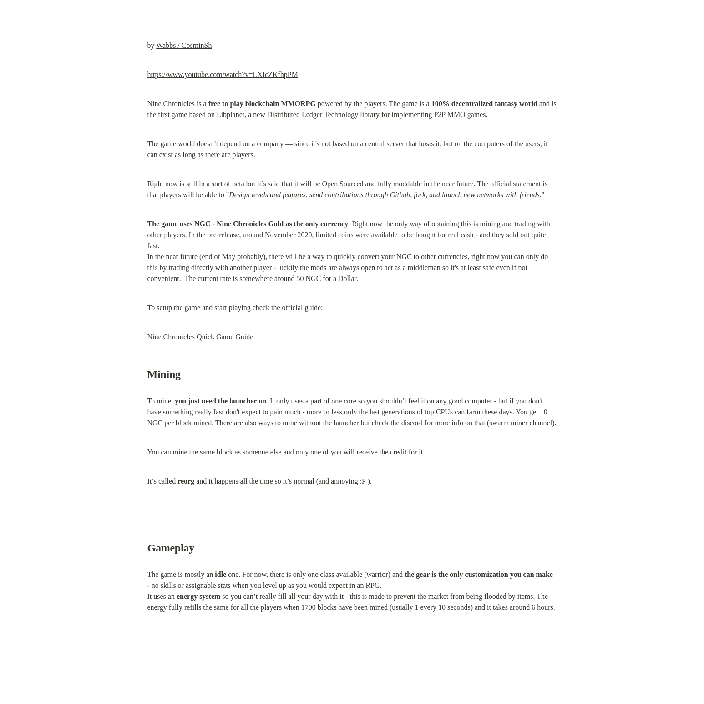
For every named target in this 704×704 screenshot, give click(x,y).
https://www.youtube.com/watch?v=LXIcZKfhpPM (222, 74)
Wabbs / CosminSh (184, 45)
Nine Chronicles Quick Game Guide (200, 337)
